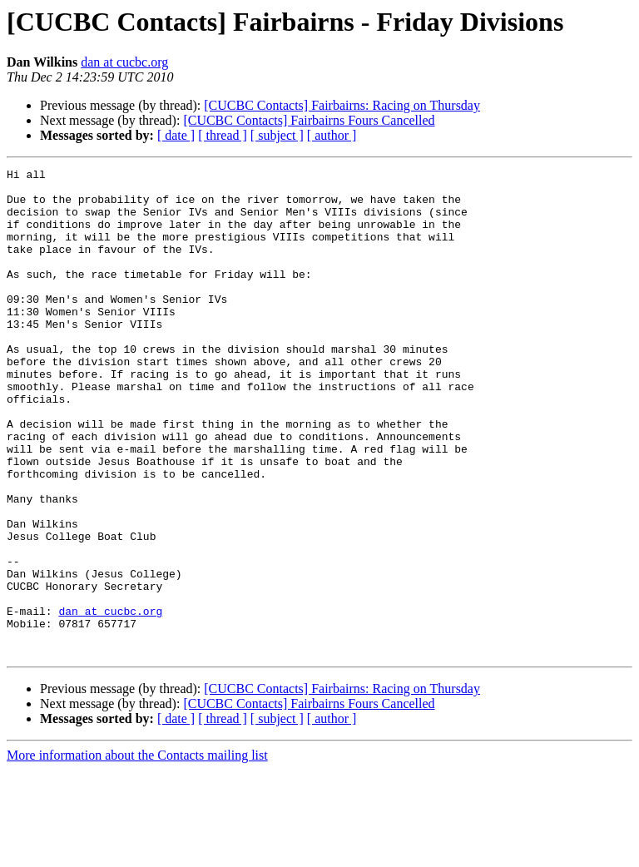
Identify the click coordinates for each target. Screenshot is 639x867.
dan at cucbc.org (124, 62)
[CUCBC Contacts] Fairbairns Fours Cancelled (308, 120)
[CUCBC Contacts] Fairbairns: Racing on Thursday (342, 105)
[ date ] (176, 135)
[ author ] (332, 135)
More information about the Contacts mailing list (137, 852)
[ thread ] (222, 135)
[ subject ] (277, 135)
